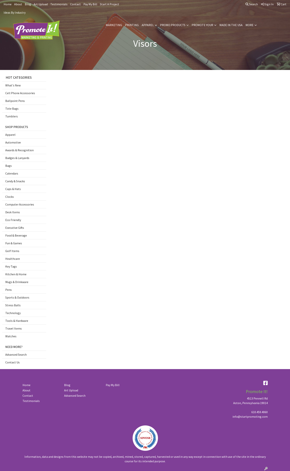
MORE (249, 25)
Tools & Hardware (16, 321)
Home (8, 4)
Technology (13, 313)
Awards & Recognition (19, 150)
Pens (8, 290)
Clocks (9, 197)
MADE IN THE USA (231, 25)
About (18, 4)
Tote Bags (12, 108)
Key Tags (11, 266)
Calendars (11, 173)
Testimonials (59, 4)
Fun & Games (13, 243)
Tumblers (11, 116)
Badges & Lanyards (17, 158)
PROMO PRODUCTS (172, 25)
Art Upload (41, 4)
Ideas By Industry (15, 12)
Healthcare (12, 259)
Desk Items (12, 212)
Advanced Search (16, 354)
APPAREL (148, 25)
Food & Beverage (16, 235)
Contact (75, 4)
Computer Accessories (19, 204)
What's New (13, 85)
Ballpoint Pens (15, 101)
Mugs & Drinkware (16, 282)
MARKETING (114, 25)
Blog (28, 4)
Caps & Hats (13, 189)
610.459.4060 (259, 412)
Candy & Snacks (15, 181)
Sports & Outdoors (17, 297)
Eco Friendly (13, 220)
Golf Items (12, 251)
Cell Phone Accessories (20, 93)
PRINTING (132, 25)
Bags (8, 166)
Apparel (10, 135)
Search (252, 4)
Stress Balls (13, 305)
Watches (10, 336)
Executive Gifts (14, 228)
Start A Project (109, 4)
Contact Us (12, 362)
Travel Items (13, 328)
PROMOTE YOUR (202, 25)
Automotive (13, 142)
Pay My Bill (90, 4)
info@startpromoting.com (250, 416)
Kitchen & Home (15, 274)
